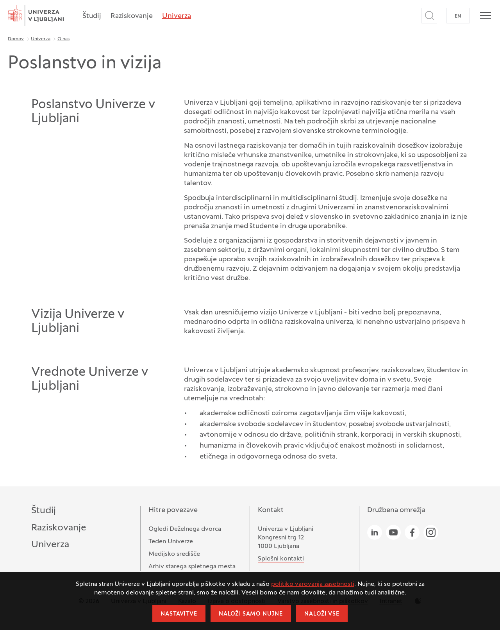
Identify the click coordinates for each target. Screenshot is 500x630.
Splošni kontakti (281, 559)
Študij (91, 16)
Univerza (176, 16)
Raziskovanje (132, 16)
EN (458, 16)
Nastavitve (179, 614)
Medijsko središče (174, 554)
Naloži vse (321, 614)
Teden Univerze (170, 542)
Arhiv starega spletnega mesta (192, 567)
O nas (63, 39)
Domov (16, 39)
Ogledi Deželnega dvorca (184, 529)
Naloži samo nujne (251, 614)
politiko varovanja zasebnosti (312, 584)
